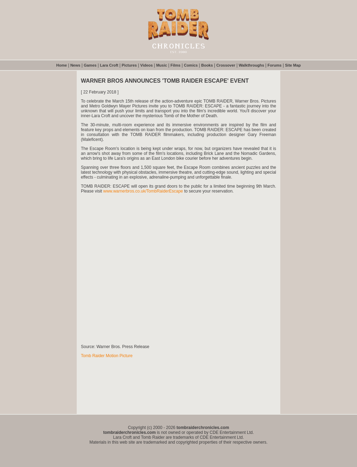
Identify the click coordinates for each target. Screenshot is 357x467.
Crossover (225, 65)
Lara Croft (109, 65)
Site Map (293, 65)
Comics (191, 65)
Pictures (129, 65)
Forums (274, 65)
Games (90, 65)
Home (61, 65)
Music (161, 65)
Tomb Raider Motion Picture (106, 355)
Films (175, 65)
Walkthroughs (251, 65)
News (75, 65)
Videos (146, 65)
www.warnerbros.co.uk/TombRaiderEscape (143, 191)
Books (207, 65)
